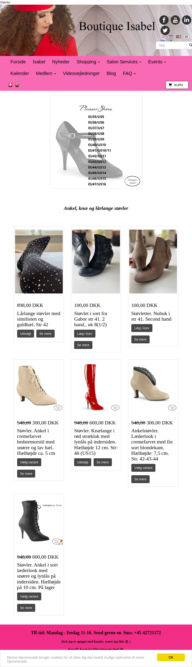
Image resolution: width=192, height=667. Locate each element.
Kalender (19, 73)
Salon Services (124, 61)
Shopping (88, 61)
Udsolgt (25, 333)
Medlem (46, 73)
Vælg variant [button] (29, 462)
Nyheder (61, 61)
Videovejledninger (81, 73)
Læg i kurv (84, 333)
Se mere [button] (45, 333)
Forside (18, 61)
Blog (111, 73)
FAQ (129, 73)
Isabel (39, 61)
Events (157, 61)
